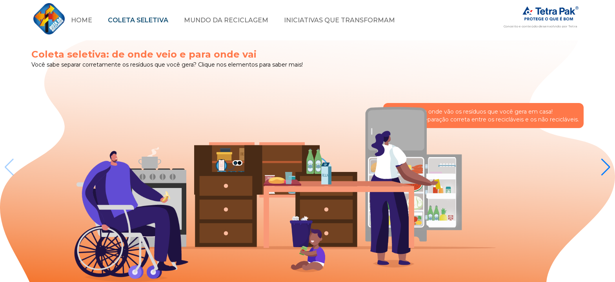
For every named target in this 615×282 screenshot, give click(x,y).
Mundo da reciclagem (226, 20)
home (81, 20)
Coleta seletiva (138, 20)
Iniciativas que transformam (339, 20)
